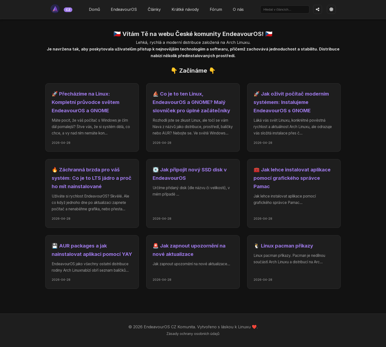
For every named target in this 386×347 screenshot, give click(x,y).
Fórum (216, 9)
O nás (238, 9)
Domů (94, 9)
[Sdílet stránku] (317, 9)
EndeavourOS (124, 9)
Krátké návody (185, 9)
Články (154, 9)
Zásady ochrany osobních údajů (193, 333)
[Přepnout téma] (331, 9)
